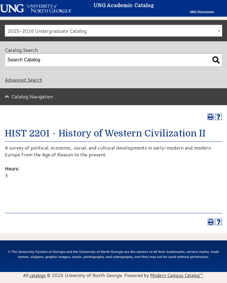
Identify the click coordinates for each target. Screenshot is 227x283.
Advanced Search (23, 79)
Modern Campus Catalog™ (176, 275)
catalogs (37, 275)
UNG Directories (202, 12)
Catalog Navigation (32, 96)
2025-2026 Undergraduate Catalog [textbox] (46, 30)
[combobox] (113, 31)
